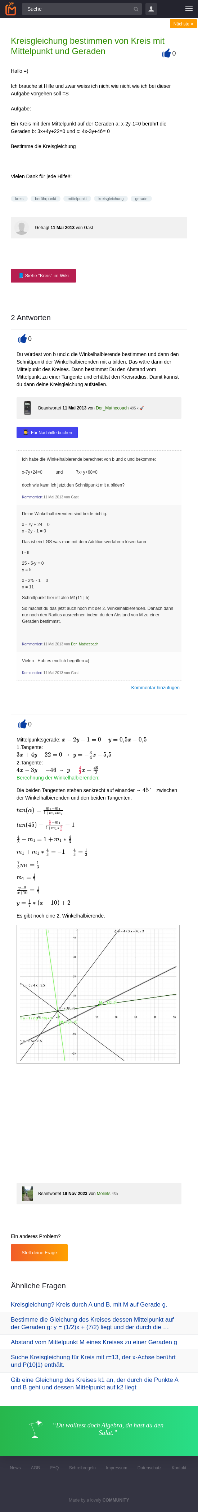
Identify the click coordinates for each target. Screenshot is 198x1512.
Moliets (104, 1193)
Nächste (183, 24)
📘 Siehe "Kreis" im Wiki (43, 275)
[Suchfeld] (82, 9)
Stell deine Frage (39, 1252)
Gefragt (42, 227)
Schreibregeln (82, 1467)
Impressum (116, 1467)
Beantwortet (49, 408)
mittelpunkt (77, 198)
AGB (35, 1467)
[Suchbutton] (136, 9)
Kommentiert (32, 497)
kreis (19, 198)
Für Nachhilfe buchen (51, 432)
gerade (141, 198)
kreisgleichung (110, 198)
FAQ (54, 1467)
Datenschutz (150, 1467)
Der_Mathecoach (112, 408)
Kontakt (179, 1467)
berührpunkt (45, 198)
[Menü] (189, 9)
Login (151, 9)
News (15, 1467)
